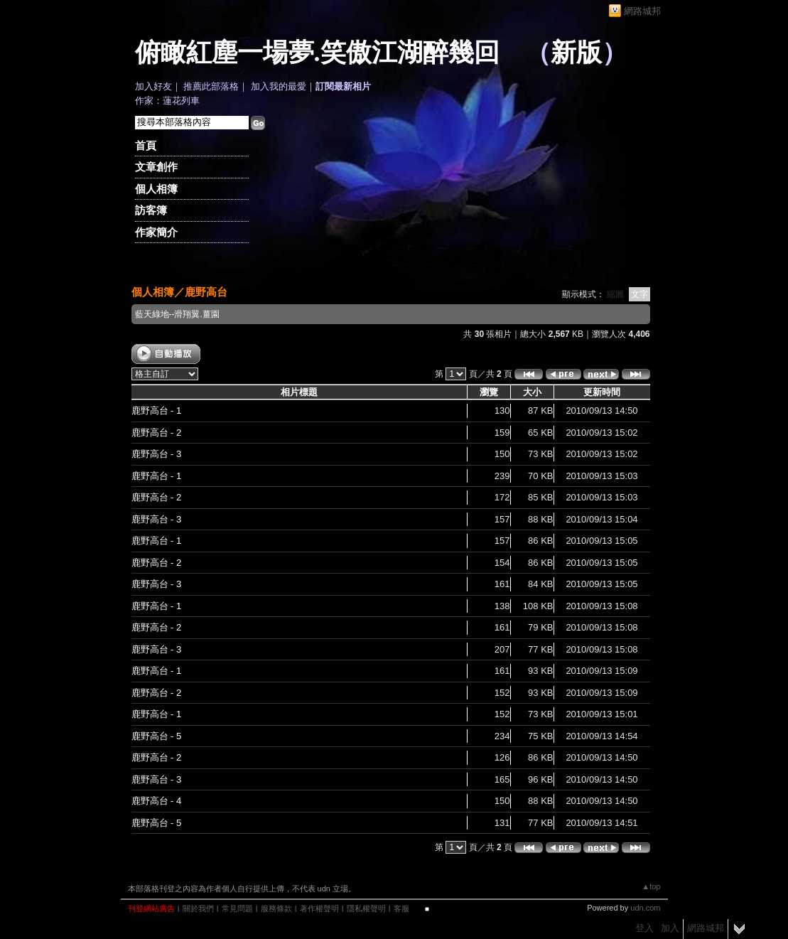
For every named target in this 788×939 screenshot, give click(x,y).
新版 (576, 52)
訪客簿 (151, 210)
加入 (670, 928)
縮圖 (615, 294)
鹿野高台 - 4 (156, 800)
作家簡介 (156, 232)
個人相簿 (156, 189)
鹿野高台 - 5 (156, 736)
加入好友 (153, 86)
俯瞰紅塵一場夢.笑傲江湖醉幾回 (317, 52)
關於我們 (198, 908)
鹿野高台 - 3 (156, 454)
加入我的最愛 (278, 86)
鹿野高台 (206, 292)
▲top (651, 886)
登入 (644, 928)
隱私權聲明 (366, 908)
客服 (401, 908)
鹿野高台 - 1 (156, 410)
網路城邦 (642, 11)
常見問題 (237, 908)
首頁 (145, 145)
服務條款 (276, 908)
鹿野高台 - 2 (156, 432)
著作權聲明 (319, 908)
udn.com (645, 907)
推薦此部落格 (211, 86)
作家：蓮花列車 (167, 100)
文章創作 (156, 167)
